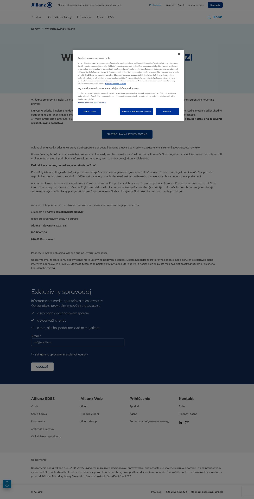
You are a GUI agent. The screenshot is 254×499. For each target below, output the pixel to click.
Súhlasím (167, 111)
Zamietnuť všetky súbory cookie (136, 111)
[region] (128, 85)
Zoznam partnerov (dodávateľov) (92, 103)
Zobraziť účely (89, 111)
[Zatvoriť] (179, 54)
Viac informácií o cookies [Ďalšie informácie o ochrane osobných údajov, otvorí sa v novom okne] (115, 84)
